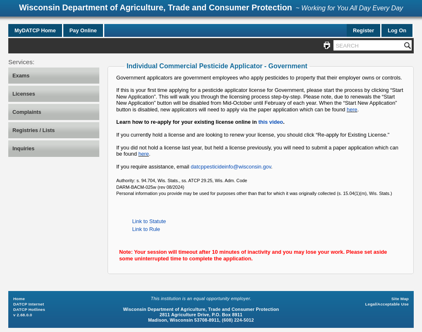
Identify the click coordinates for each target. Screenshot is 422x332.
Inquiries (23, 148)
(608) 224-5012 (238, 320)
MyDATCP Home (35, 30)
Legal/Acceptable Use (387, 304)
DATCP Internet (28, 304)
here (352, 109)
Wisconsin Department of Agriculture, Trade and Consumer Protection (155, 7)
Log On (397, 30)
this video (270, 122)
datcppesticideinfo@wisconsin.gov (231, 167)
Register (363, 30)
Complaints (26, 112)
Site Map (400, 298)
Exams (20, 75)
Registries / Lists (33, 130)
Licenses (23, 94)
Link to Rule (146, 229)
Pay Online (83, 30)
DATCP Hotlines (29, 309)
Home (19, 298)
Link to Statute (149, 221)
